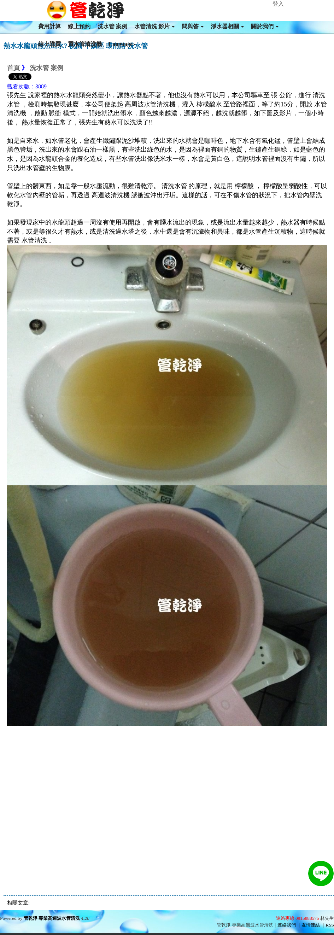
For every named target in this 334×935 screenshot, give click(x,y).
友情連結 (310, 925)
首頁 (13, 67)
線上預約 (79, 26)
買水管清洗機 (85, 44)
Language (122, 44)
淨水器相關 (227, 26)
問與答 (193, 26)
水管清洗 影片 (154, 26)
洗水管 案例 (112, 26)
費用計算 (49, 26)
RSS (330, 925)
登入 (278, 4)
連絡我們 (286, 925)
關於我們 (265, 26)
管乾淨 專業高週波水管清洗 (52, 918)
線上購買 (49, 44)
